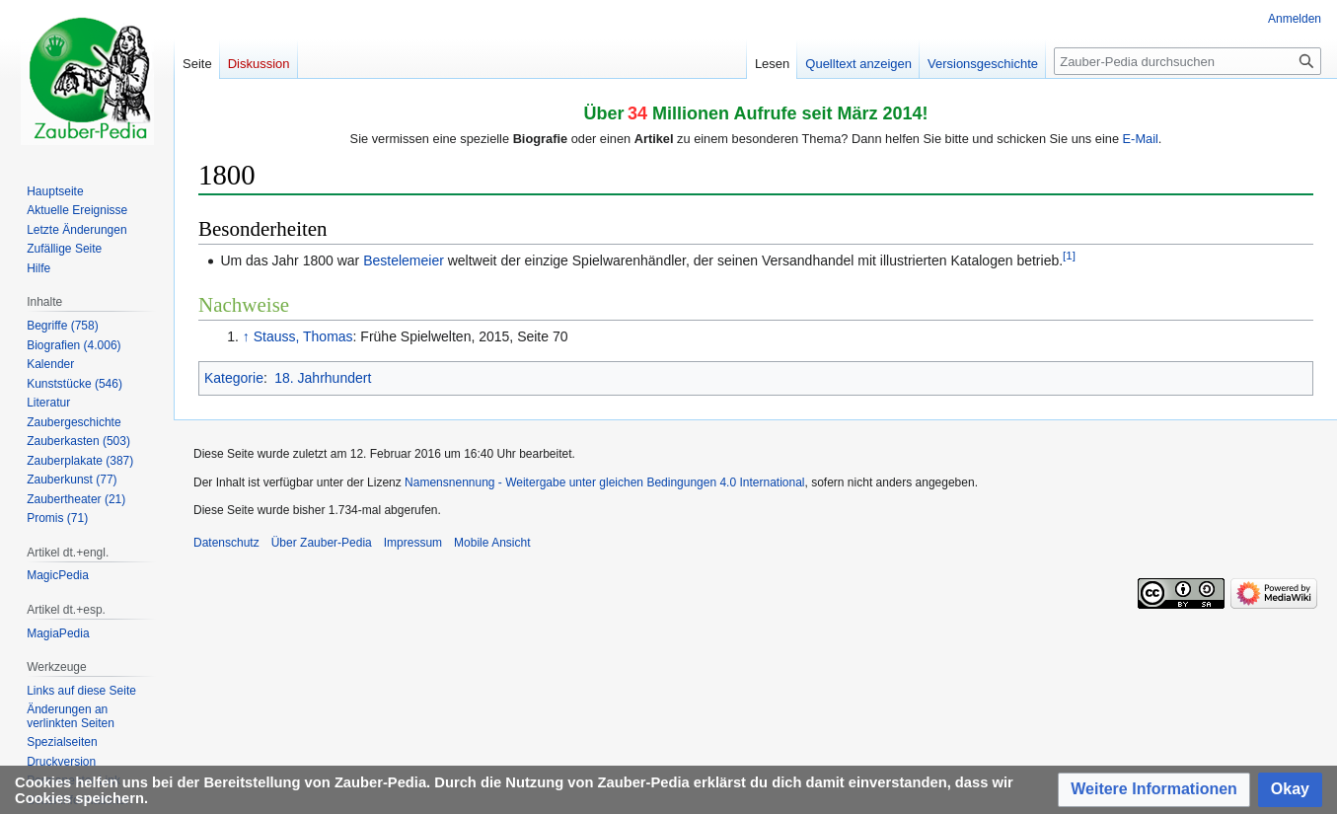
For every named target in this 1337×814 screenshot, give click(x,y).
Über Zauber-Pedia (321, 543)
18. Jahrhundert (322, 378)
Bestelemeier (403, 260)
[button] (1154, 790)
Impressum (413, 543)
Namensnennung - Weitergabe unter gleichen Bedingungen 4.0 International (604, 482)
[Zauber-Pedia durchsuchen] (1187, 61)
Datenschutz (226, 543)
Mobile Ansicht (492, 543)
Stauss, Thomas (303, 336)
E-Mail (1140, 138)
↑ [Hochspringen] (246, 336)
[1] (1069, 255)
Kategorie (233, 378)
